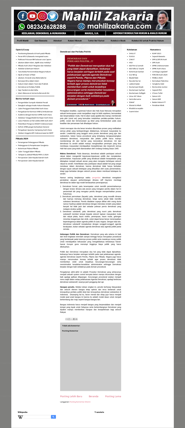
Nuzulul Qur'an (135, 81)
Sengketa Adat (158, 84)
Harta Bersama (135, 99)
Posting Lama (113, 396)
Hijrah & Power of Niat (26, 75)
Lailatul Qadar (134, 84)
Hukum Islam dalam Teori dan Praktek (33, 84)
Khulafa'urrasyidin (136, 108)
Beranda (93, 396)
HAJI (130, 63)
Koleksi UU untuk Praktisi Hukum (148, 40)
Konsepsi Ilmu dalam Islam (28, 81)
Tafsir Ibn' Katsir (96, 40)
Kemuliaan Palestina (160, 81)
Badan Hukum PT (159, 102)
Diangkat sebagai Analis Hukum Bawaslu (34, 105)
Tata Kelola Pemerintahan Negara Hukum (34, 72)
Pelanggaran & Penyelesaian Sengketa (33, 145)
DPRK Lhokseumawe (160, 66)
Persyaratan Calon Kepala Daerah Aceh (33, 158)
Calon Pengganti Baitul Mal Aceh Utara (33, 108)
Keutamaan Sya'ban (137, 90)
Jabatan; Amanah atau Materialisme (32, 78)
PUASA (132, 56)
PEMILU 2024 (157, 78)
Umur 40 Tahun (135, 96)
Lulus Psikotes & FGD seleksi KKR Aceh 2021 (35, 121)
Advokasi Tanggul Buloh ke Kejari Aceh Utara (35, 118)
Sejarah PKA (157, 90)
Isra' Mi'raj (133, 75)
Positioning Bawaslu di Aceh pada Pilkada (34, 53)
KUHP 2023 (156, 53)
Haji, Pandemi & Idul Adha (28, 90)
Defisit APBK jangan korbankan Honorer (33, 127)
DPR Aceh (156, 63)
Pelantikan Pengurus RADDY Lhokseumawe (35, 124)
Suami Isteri (134, 111)
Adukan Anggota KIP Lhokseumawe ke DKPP (35, 133)
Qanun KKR (156, 99)
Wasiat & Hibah (135, 105)
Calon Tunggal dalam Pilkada (29, 151)
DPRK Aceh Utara (159, 69)
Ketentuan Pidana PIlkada (28, 148)
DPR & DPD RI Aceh (159, 59)
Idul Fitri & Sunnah (136, 66)
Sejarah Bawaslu (158, 56)
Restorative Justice (159, 87)
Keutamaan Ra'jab (136, 87)
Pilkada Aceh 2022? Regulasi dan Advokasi (34, 66)
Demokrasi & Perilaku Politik (29, 87)
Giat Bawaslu (41, 40)
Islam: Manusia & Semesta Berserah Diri (33, 93)
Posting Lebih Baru (71, 396)
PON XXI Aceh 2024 (159, 75)
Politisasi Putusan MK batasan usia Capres (34, 59)
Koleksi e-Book (118, 40)
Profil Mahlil (22, 40)
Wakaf (131, 102)
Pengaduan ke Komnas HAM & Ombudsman (35, 112)
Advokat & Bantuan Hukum (28, 69)
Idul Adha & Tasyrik (136, 69)
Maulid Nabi (133, 78)
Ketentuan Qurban (136, 72)
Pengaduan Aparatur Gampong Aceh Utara (35, 130)
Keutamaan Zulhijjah (137, 93)
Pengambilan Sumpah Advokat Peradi (33, 102)
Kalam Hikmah (75, 40)
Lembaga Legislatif (159, 72)
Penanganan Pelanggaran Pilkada (31, 142)
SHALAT (132, 53)
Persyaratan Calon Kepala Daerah (31, 161)
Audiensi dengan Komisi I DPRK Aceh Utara (35, 115)
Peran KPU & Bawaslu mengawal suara (33, 56)
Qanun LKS (156, 96)
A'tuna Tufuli (157, 93)
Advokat (57, 40)
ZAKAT (132, 59)
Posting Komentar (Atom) (80, 402)
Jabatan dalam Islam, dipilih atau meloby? (34, 63)
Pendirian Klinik (158, 105)
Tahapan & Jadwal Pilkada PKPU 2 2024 (33, 155)
